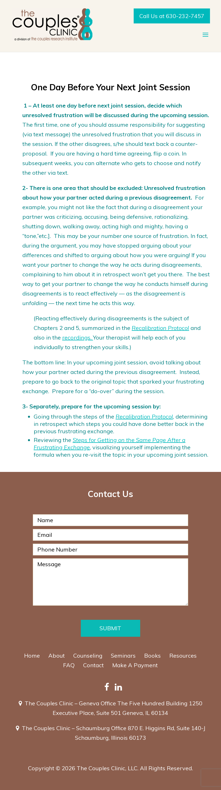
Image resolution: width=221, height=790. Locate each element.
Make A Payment (135, 665)
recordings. (77, 337)
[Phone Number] (110, 549)
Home (32, 655)
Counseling (87, 655)
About (56, 655)
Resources (183, 655)
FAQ (69, 665)
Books (152, 655)
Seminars (123, 655)
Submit (110, 628)
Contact (93, 665)
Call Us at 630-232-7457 (171, 15)
